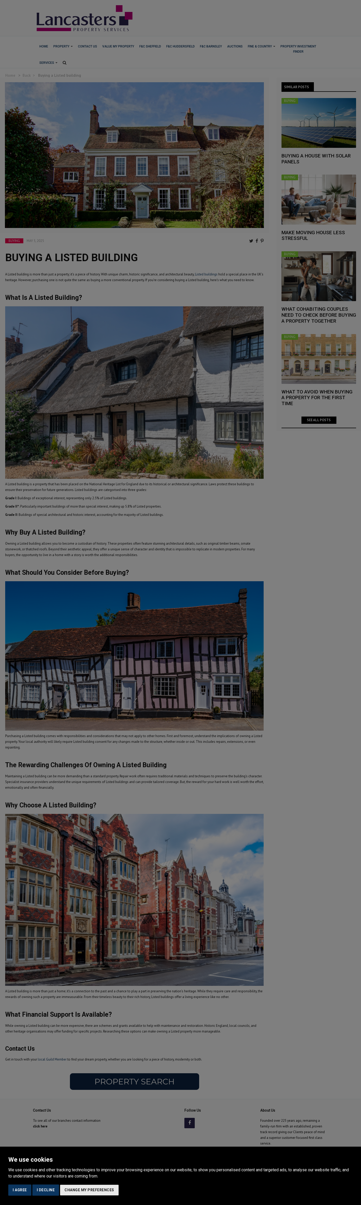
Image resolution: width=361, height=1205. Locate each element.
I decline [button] (46, 1190)
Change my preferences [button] (89, 1190)
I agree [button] (20, 1190)
